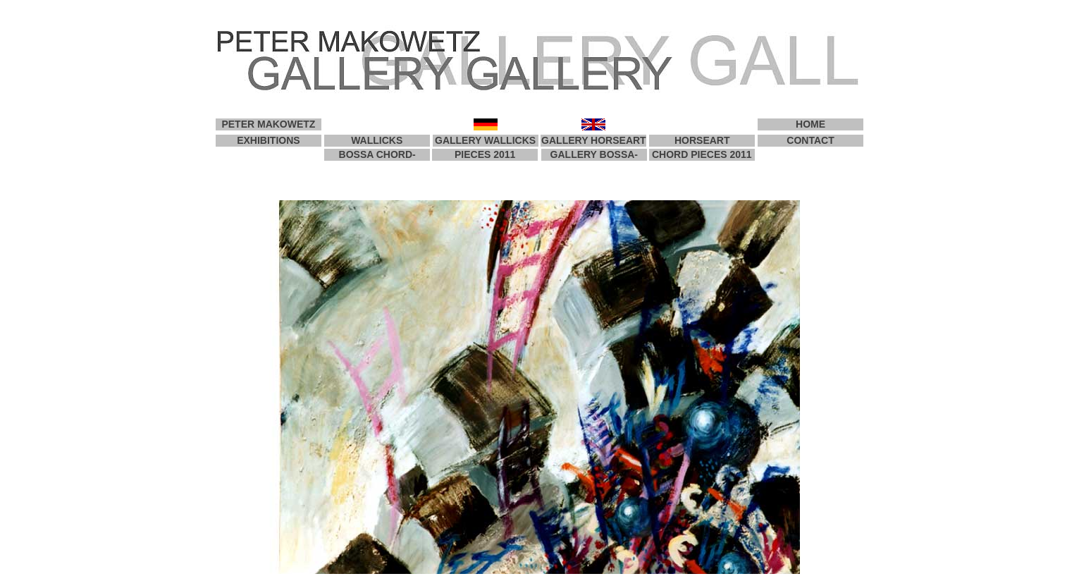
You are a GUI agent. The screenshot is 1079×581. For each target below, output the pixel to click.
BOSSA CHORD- (377, 154)
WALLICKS (376, 140)
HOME (810, 124)
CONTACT (810, 140)
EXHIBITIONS (268, 140)
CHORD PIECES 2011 (702, 154)
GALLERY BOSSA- (594, 154)
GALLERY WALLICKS (485, 140)
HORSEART (702, 140)
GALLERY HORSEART (593, 140)
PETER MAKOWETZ (268, 124)
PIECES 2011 (485, 154)
